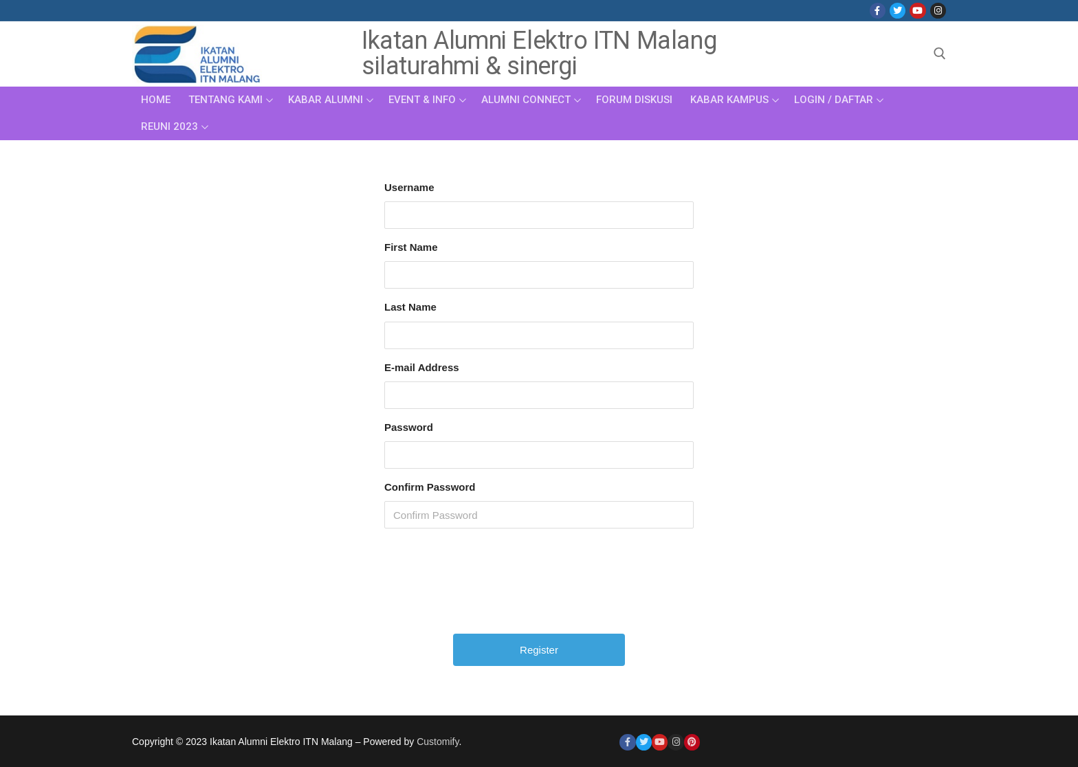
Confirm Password (430, 487)
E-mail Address (421, 367)
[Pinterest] (692, 742)
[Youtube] (917, 11)
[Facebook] (878, 11)
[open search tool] (940, 53)
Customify (438, 741)
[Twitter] (897, 11)
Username (409, 187)
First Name (411, 247)
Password (408, 427)
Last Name (410, 307)
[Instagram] (938, 11)
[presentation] (540, 586)
